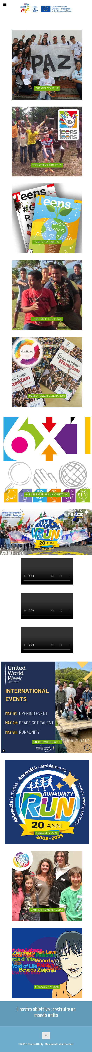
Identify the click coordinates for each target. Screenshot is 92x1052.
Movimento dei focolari (59, 1044)
